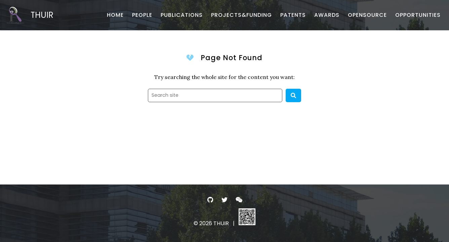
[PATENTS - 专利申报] (293, 15)
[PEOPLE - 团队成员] (142, 15)
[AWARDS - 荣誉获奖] (327, 15)
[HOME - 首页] (115, 15)
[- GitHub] (210, 200)
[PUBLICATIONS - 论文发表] (181, 15)
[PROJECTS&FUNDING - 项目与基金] (241, 15)
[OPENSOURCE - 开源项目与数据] (367, 15)
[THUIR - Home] (30, 15)
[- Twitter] (224, 200)
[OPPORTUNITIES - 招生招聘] (418, 15)
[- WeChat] (238, 200)
